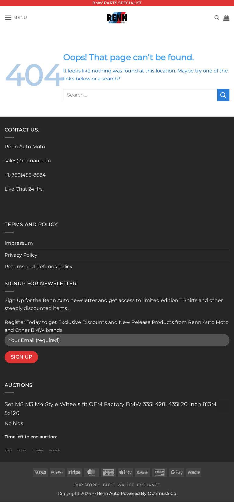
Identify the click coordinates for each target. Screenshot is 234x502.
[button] (16, 17)
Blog (108, 485)
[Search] (216, 17)
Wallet (125, 485)
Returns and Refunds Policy (39, 266)
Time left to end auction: (31, 437)
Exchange (148, 485)
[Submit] (223, 95)
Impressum (19, 243)
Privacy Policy (21, 255)
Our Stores (87, 485)
